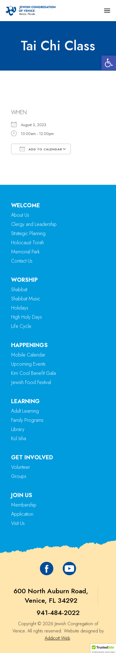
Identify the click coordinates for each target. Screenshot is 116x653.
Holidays (19, 307)
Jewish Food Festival (31, 382)
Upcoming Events (28, 364)
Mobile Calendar (28, 354)
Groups (18, 476)
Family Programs (27, 420)
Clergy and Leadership (34, 224)
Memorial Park (25, 251)
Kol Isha (18, 438)
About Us (20, 215)
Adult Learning (25, 411)
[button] (109, 63)
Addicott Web (57, 638)
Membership (23, 505)
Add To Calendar (41, 148)
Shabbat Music (25, 298)
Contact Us (21, 261)
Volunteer (20, 467)
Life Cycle (21, 326)
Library (17, 429)
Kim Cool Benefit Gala (33, 373)
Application (22, 514)
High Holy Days (26, 317)
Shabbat (19, 289)
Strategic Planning (28, 233)
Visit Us (18, 523)
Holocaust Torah (27, 242)
